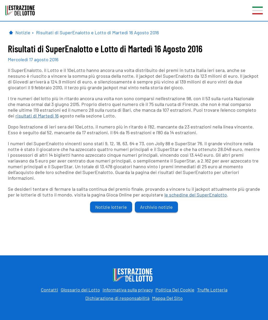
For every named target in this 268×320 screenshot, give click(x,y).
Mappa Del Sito (167, 298)
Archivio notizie (156, 207)
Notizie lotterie (111, 207)
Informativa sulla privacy (128, 290)
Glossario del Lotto (80, 290)
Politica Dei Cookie (174, 290)
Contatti (49, 290)
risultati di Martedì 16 (37, 116)
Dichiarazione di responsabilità (117, 298)
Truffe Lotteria (212, 290)
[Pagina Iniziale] (11, 32)
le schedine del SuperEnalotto (195, 195)
